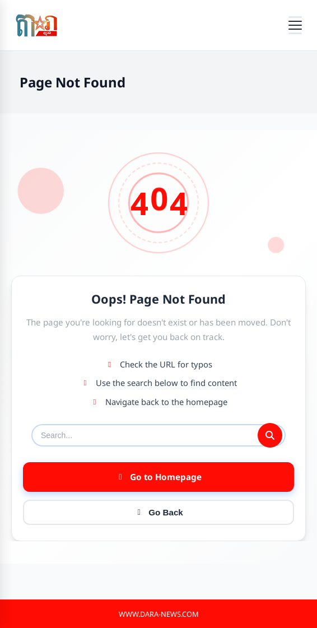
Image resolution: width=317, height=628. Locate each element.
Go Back (158, 512)
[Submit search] (270, 435)
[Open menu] (295, 25)
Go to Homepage (158, 476)
